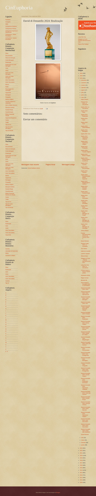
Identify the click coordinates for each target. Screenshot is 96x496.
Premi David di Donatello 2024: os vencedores (85, 284)
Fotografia (8, 97)
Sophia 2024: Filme (84, 111)
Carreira (7, 248)
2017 (81, 462)
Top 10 (7, 283)
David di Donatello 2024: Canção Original (85, 375)
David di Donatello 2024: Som (85, 302)
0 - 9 (6, 351)
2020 (81, 455)
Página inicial (50, 164)
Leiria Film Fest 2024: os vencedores (85, 266)
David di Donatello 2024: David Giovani (85, 328)
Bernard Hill (84, 280)
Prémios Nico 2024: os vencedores (84, 103)
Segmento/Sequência (10, 118)
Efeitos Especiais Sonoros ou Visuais (10, 194)
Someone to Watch (10, 255)
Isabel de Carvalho (86, 251)
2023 (81, 448)
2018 (81, 460)
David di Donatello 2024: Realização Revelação (85, 380)
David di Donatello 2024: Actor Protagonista (85, 354)
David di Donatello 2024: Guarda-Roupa (85, 398)
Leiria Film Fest (82, 37)
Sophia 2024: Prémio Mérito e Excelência (85, 159)
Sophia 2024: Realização (84, 115)
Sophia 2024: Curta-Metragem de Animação (85, 226)
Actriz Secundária (9, 82)
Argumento (8, 92)
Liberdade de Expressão (11, 251)
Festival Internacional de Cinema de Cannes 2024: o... (86, 235)
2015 (81, 467)
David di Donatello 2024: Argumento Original (85, 414)
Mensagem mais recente (30, 164)
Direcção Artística (9, 107)
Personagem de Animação (9, 89)
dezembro (84, 80)
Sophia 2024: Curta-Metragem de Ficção (85, 213)
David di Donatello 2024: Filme (85, 288)
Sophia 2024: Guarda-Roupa (85, 192)
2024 (81, 78)
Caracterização (9, 112)
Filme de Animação (10, 57)
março (83, 440)
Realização (8, 62)
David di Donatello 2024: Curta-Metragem (85, 298)
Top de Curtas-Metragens (9, 127)
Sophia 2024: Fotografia (84, 147)
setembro (83, 87)
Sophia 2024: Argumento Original (84, 143)
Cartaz (7, 120)
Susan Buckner (85, 434)
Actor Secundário (9, 80)
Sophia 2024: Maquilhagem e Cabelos (85, 183)
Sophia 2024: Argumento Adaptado (84, 138)
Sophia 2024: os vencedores (85, 107)
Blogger (58, 492)
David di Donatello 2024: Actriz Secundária (85, 425)
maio (82, 97)
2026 (81, 73)
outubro (83, 85)
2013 (81, 472)
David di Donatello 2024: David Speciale (85, 409)
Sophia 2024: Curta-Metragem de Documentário (85, 219)
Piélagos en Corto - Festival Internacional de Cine (84, 41)
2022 (81, 450)
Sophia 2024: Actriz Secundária (84, 207)
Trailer (7, 122)
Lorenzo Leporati (85, 253)
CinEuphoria (19, 8)
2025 (81, 75)
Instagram (8, 22)
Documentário (9, 55)
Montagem (8, 94)
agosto (83, 90)
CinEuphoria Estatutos (11, 26)
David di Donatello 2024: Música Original (85, 323)
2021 (81, 453)
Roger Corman (84, 278)
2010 (81, 480)
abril (82, 437)
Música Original (9, 99)
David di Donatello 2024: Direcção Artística (85, 403)
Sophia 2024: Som (85, 133)
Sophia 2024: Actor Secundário (84, 197)
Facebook (8, 19)
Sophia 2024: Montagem (84, 130)
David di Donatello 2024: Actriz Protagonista (85, 369)
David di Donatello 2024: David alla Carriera (86, 344)
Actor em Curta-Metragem (9, 73)
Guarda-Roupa (9, 109)
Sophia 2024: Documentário (85, 167)
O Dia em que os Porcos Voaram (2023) (85, 272)
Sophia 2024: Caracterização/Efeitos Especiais (85, 176)
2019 (81, 458)
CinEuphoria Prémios (10, 28)
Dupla (7, 86)
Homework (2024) (85, 275)
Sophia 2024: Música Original (85, 155)
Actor (6, 68)
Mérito (7, 253)
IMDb (6, 24)
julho (82, 92)
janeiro (83, 445)
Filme (6, 53)
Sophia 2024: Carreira (84, 164)
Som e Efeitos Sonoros (11, 105)
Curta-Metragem (9, 60)
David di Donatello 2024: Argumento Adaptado (85, 387)
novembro (84, 82)
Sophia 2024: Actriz (84, 119)
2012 (81, 475)
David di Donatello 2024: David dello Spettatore (85, 431)
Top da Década (9, 130)
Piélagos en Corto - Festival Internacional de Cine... (86, 260)
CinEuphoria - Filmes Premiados (10, 35)
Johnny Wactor (85, 230)
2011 (81, 477)
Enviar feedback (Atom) (34, 168)
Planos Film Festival (83, 44)
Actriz (6, 70)
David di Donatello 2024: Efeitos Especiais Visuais (85, 308)
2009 (81, 482)
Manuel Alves (84, 256)
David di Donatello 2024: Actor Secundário (85, 420)
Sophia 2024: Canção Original (86, 151)
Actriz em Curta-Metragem (9, 77)
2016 (81, 465)
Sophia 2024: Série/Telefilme (85, 127)
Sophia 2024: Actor (84, 123)
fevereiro (83, 442)
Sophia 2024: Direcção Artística (84, 188)
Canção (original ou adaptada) (10, 102)
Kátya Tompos (84, 99)
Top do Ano (8, 124)
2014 (81, 470)
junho (82, 95)
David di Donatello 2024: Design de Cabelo (85, 333)
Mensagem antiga (68, 164)
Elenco (7, 84)
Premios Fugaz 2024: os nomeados (85, 245)
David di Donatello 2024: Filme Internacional (85, 293)
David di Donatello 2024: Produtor (85, 313)
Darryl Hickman (85, 241)
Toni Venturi (84, 248)
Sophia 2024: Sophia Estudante (84, 202)
